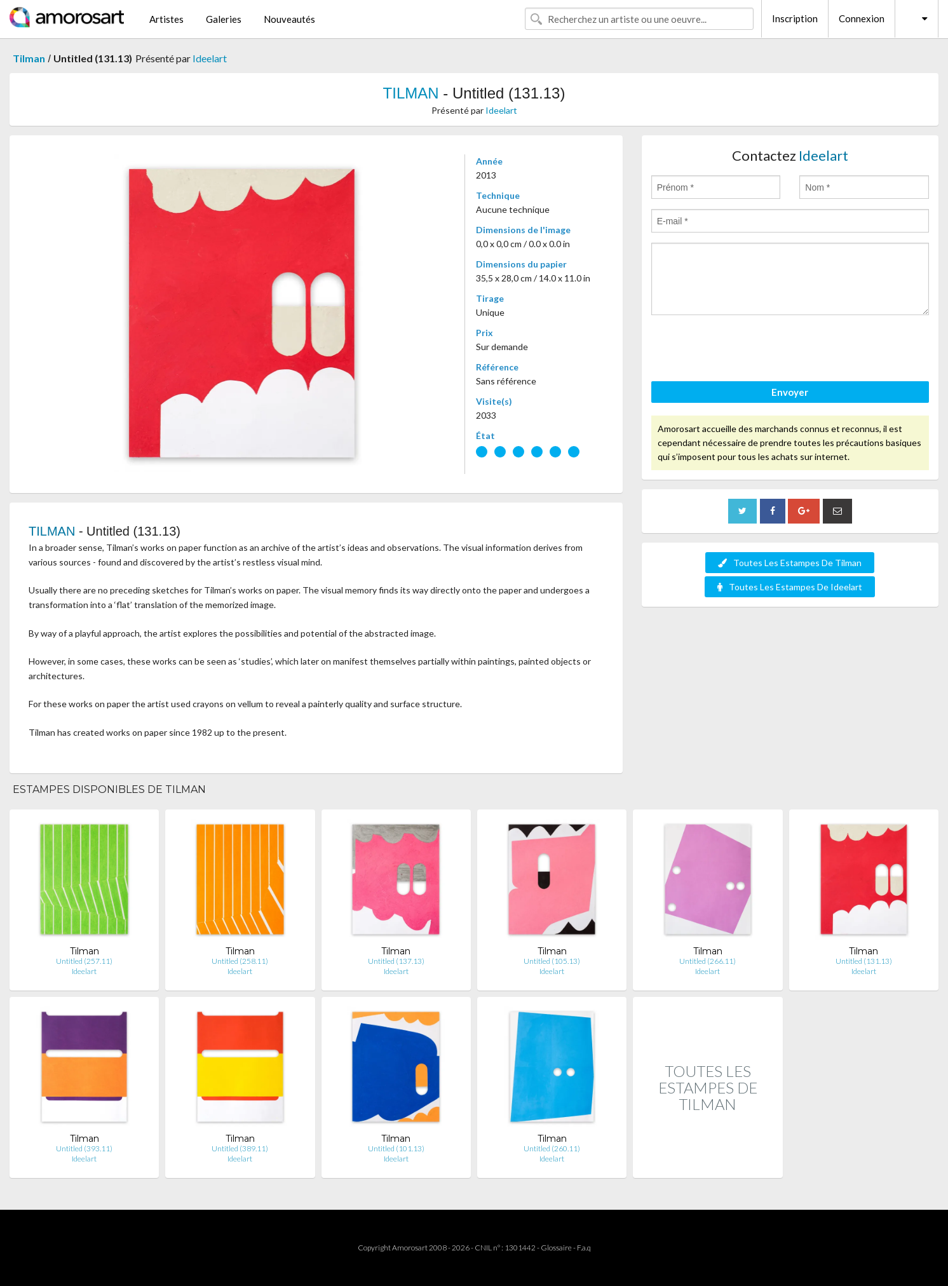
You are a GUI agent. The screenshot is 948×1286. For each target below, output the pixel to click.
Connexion (861, 18)
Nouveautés (289, 19)
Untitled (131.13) (864, 961)
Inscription (795, 18)
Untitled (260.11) (552, 1148)
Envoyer (789, 392)
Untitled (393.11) (84, 1148)
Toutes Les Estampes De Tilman (790, 562)
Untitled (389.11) (240, 1148)
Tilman (29, 58)
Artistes (166, 19)
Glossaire (556, 1247)
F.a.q (584, 1247)
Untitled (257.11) (84, 961)
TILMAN (411, 93)
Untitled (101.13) (396, 1148)
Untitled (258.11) (240, 961)
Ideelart (210, 58)
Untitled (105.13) (552, 961)
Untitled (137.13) (396, 961)
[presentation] (747, 350)
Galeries (223, 19)
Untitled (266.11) (707, 961)
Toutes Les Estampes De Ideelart (789, 586)
